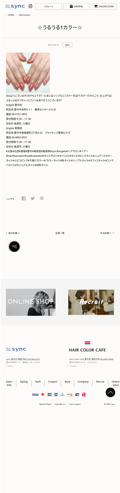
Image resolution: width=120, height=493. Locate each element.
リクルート (48, 6)
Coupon (52, 381)
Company (83, 381)
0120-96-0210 (32, 359)
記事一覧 (60, 232)
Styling (24, 381)
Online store (116, 383)
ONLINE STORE (104, 6)
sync (67, 44)
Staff (38, 381)
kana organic (75, 404)
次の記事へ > (107, 232)
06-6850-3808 (106, 359)
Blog (67, 381)
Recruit (100, 381)
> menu (72, 365)
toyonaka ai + (60, 404)
